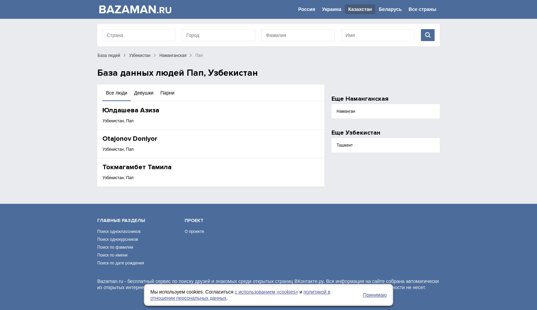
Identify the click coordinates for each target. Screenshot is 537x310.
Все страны (422, 9)
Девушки (144, 93)
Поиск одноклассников (118, 231)
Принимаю (375, 295)
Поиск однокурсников (117, 239)
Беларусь (390, 9)
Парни (167, 93)
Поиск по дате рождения (120, 263)
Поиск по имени (112, 255)
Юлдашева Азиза (130, 110)
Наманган (346, 111)
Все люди (116, 93)
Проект (194, 220)
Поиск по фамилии (115, 247)
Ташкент (345, 145)
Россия (306, 9)
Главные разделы (121, 220)
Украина (331, 9)
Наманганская (172, 55)
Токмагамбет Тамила (137, 167)
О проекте (194, 231)
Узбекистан (139, 55)
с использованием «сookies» (266, 292)
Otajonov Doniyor (129, 139)
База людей (109, 55)
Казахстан (360, 9)
